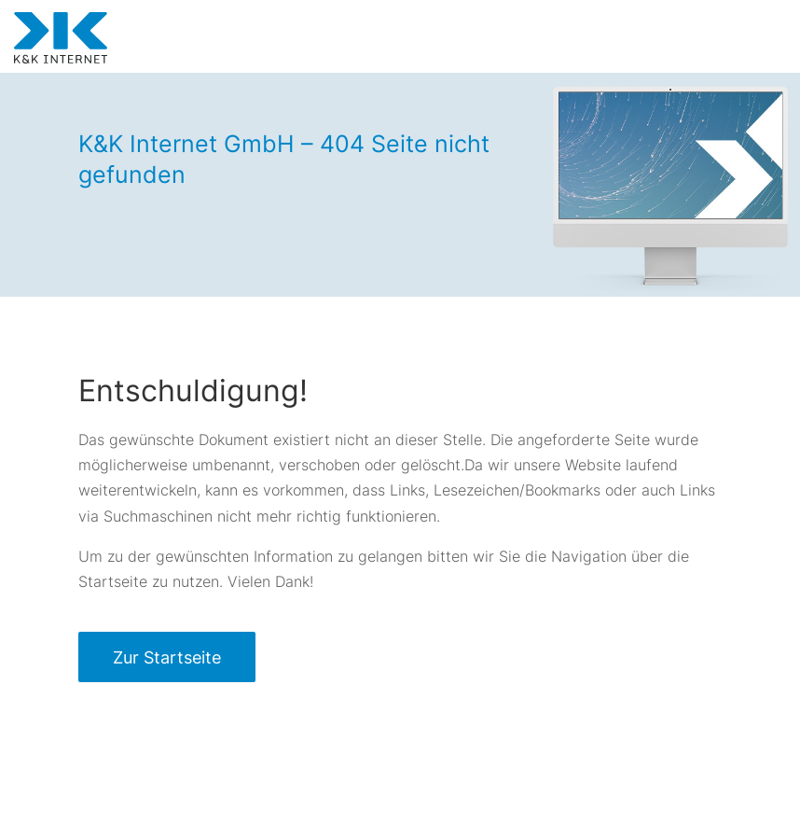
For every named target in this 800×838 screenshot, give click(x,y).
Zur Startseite (167, 657)
